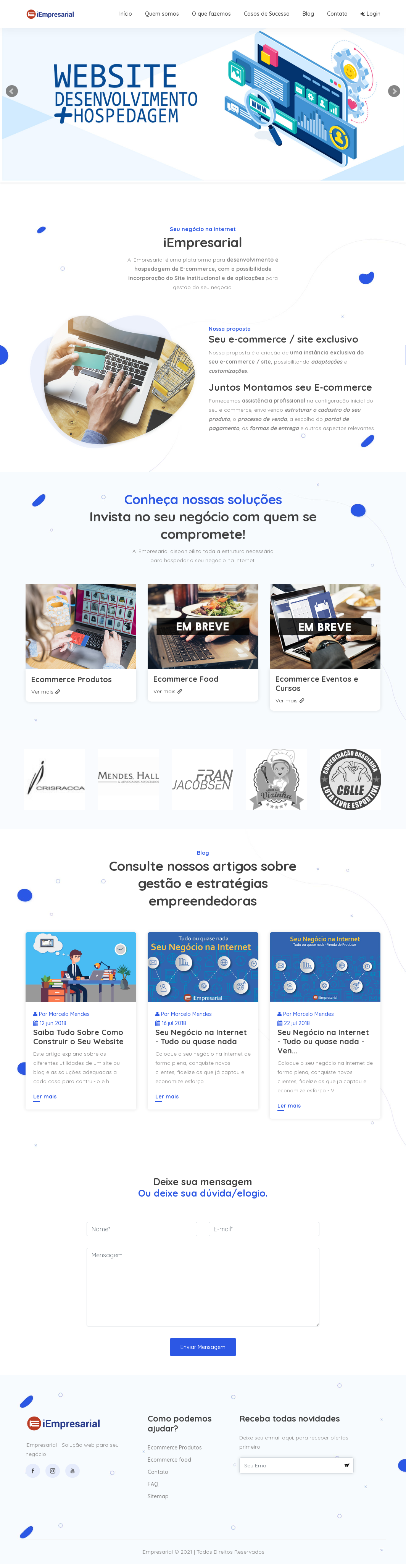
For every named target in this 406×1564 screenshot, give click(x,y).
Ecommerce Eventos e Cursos (317, 683)
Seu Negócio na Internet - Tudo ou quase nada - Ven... (323, 1041)
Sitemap (158, 1496)
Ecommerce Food (186, 679)
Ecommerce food (169, 1459)
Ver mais (45, 691)
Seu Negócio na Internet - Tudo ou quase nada (201, 1036)
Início (125, 13)
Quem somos (162, 13)
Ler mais (44, 1096)
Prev (12, 91)
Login (370, 13)
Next (394, 91)
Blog (308, 13)
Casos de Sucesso (267, 13)
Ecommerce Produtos (71, 679)
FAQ (153, 1484)
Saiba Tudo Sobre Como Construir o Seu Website (78, 1036)
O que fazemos (211, 13)
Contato (337, 13)
